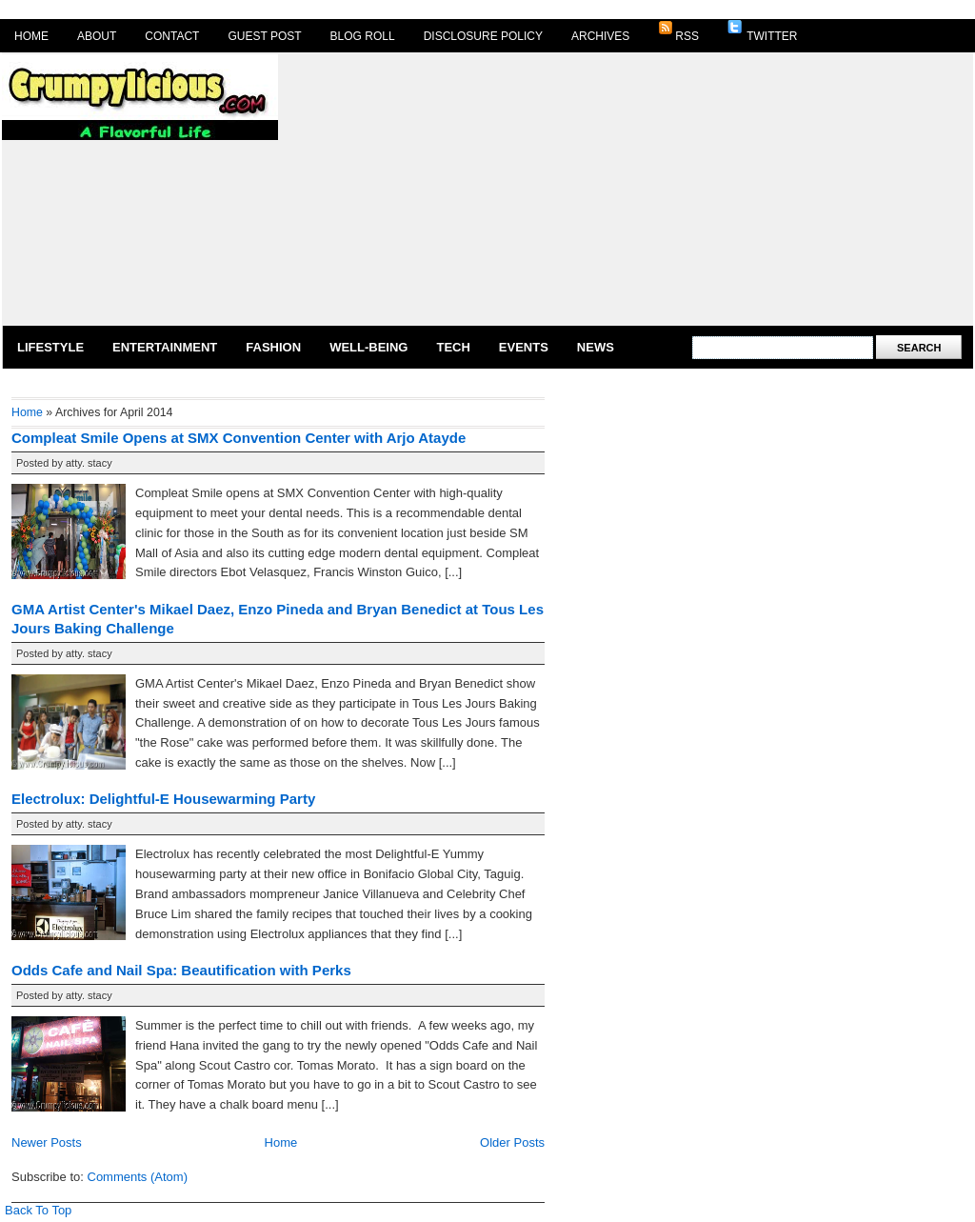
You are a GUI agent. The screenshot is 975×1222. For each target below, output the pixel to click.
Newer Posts (46, 1142)
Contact (172, 36)
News (595, 347)
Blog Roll (362, 36)
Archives (600, 36)
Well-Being (368, 347)
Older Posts (512, 1142)
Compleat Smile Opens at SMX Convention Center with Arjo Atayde (238, 438)
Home (31, 36)
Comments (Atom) (138, 1177)
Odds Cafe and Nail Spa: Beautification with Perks (181, 970)
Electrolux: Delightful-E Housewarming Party (163, 799)
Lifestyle (50, 347)
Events (523, 347)
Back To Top (38, 1210)
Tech (452, 347)
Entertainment (164, 347)
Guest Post (264, 36)
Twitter (762, 31)
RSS (678, 31)
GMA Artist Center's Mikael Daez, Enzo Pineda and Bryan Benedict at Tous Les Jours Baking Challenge (277, 618)
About (96, 36)
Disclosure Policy (483, 36)
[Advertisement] (505, 187)
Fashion (273, 347)
